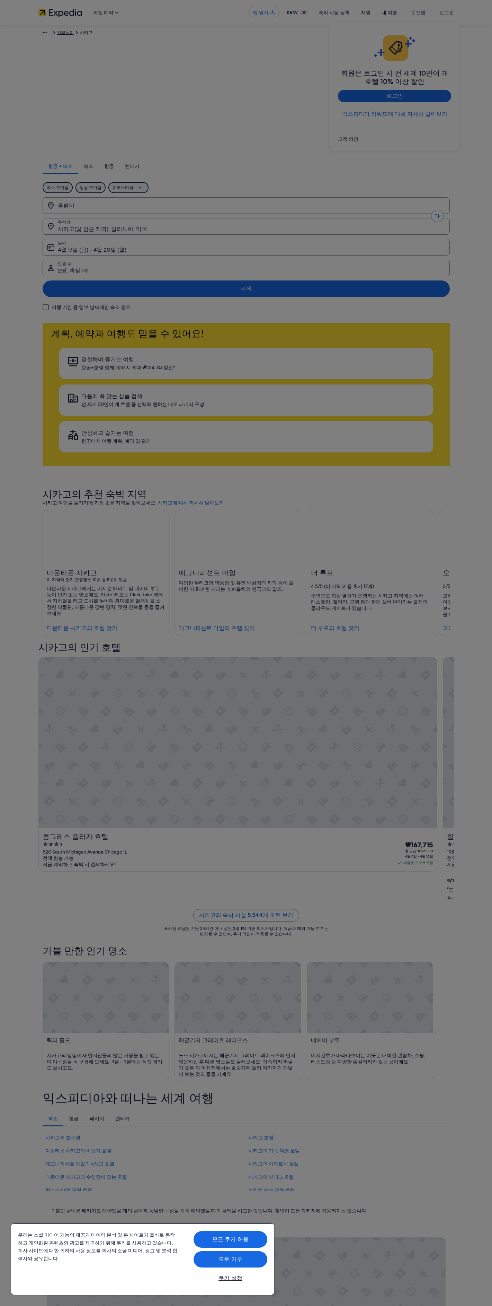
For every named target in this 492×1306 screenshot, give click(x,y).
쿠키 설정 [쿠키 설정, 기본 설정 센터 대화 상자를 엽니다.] (230, 1278)
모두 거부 (230, 1259)
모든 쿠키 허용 (230, 1239)
